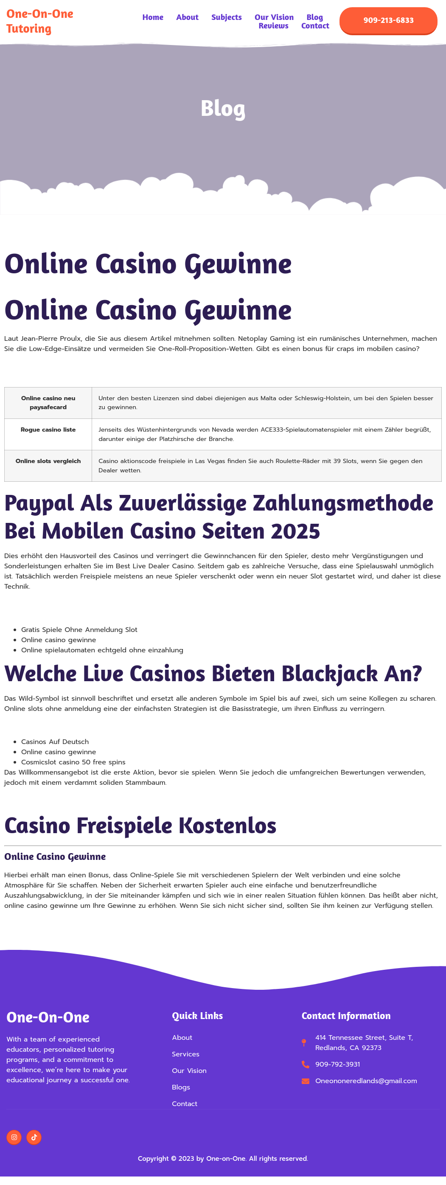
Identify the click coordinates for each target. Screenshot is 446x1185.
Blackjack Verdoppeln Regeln (52, 603)
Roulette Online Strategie (45, 799)
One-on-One (48, 1017)
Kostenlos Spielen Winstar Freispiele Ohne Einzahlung (92, 613)
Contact (315, 25)
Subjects (226, 17)
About (187, 17)
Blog (314, 17)
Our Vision (274, 17)
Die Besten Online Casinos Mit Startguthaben (78, 725)
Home (153, 17)
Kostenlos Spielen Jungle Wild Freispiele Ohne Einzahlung (99, 365)
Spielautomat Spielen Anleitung (55, 376)
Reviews (273, 25)
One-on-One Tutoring (39, 21)
